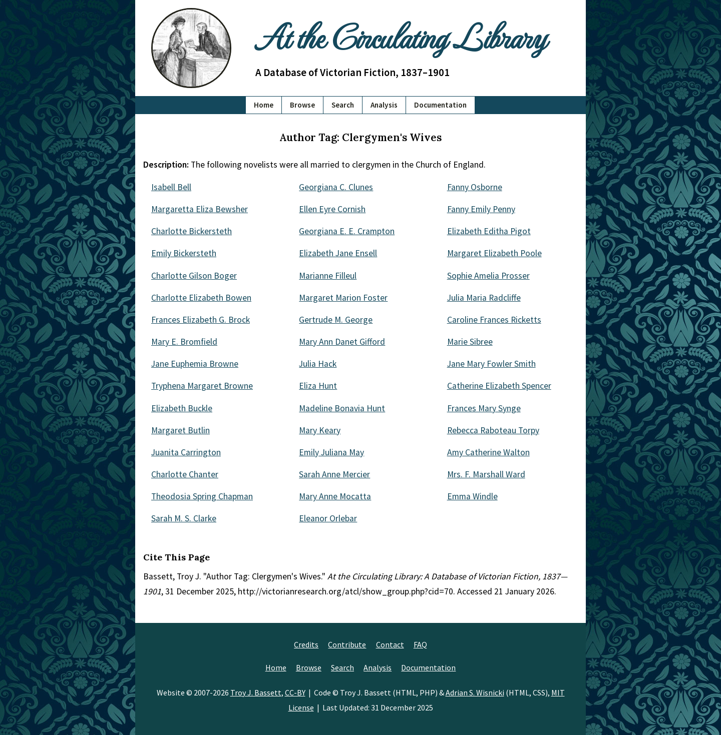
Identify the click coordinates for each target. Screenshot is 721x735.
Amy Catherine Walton (488, 452)
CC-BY (295, 692)
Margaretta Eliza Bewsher (199, 209)
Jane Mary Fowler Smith (491, 363)
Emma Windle (472, 496)
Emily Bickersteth (183, 253)
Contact (390, 644)
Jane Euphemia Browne (194, 363)
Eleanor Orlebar (328, 518)
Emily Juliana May (331, 452)
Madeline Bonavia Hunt (342, 408)
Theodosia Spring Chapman (202, 496)
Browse (302, 105)
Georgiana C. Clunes (336, 187)
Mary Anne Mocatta (335, 496)
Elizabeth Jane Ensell (338, 253)
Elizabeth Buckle (181, 408)
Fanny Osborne (474, 187)
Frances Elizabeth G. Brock (200, 319)
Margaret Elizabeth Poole (494, 253)
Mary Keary (319, 430)
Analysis (384, 105)
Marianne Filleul (327, 275)
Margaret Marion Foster (343, 297)
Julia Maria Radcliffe (484, 297)
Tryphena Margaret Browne (202, 385)
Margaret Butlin (180, 430)
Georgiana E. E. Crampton (347, 231)
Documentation (440, 105)
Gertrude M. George (336, 319)
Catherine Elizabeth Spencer (499, 385)
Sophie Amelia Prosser (488, 275)
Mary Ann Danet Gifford (342, 341)
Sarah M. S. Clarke (183, 518)
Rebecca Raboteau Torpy (493, 430)
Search (342, 105)
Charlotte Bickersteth (191, 231)
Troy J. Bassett (255, 692)
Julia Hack (317, 363)
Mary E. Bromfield (184, 341)
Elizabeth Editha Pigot (489, 231)
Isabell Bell (171, 187)
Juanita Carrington (186, 452)
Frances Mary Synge (484, 408)
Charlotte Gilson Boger (194, 275)
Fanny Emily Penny (481, 209)
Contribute (347, 644)
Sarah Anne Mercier (334, 474)
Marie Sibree (470, 341)
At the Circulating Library (400, 36)
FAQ (420, 644)
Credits (306, 644)
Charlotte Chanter (184, 474)
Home (263, 105)
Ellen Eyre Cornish (332, 209)
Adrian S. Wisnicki (475, 692)
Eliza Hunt (318, 385)
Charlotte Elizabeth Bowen (201, 297)
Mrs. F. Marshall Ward (486, 474)
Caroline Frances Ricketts (494, 319)
